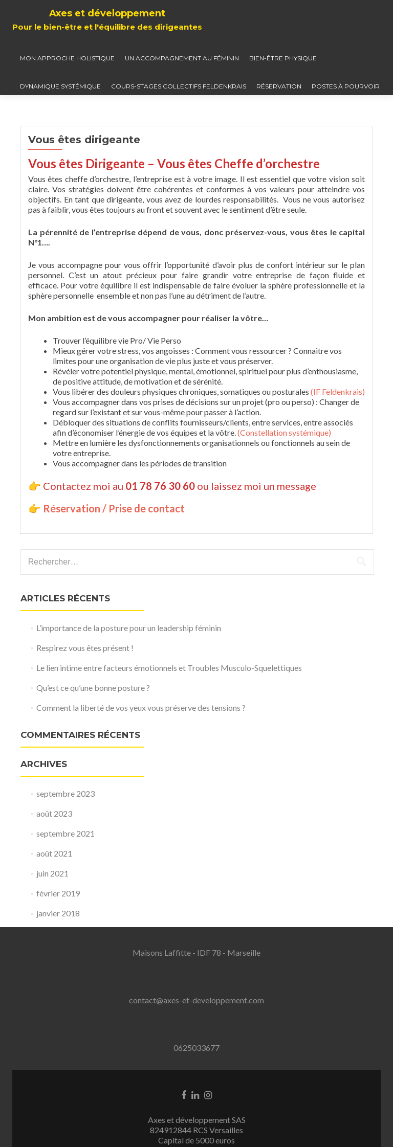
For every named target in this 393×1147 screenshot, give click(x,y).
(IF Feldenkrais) (338, 391)
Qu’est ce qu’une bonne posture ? (93, 687)
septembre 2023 (65, 793)
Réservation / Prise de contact (114, 508)
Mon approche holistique (67, 58)
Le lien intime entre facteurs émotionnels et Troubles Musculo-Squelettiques (169, 667)
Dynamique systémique (60, 86)
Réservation (278, 86)
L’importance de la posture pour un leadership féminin (128, 628)
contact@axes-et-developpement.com (196, 1000)
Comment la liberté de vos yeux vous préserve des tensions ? (141, 707)
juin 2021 (52, 873)
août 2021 (54, 853)
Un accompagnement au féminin (182, 58)
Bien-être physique (283, 58)
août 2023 (54, 813)
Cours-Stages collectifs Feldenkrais (178, 86)
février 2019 (58, 893)
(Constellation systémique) (284, 432)
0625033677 (196, 1047)
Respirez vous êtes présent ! (85, 648)
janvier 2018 (58, 913)
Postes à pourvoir (346, 86)
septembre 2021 (65, 833)
